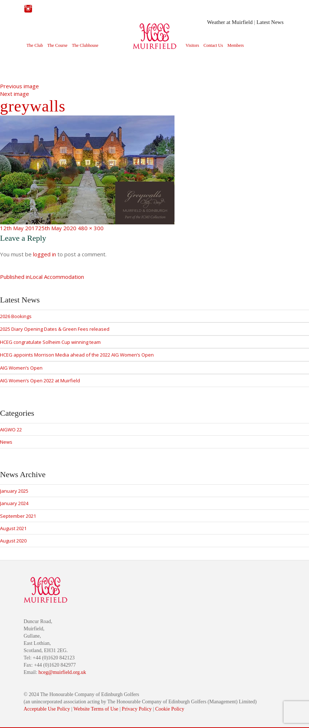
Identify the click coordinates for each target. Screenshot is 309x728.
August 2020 (13, 540)
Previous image (19, 86)
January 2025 (14, 491)
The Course (57, 45)
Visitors (192, 45)
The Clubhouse (85, 45)
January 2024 (14, 503)
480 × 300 (91, 228)
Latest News (270, 22)
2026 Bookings (16, 316)
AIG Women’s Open (21, 368)
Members (235, 45)
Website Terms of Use (95, 709)
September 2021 (18, 516)
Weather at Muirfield (230, 22)
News (6, 442)
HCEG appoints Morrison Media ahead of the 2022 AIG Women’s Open (77, 354)
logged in (44, 254)
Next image (14, 93)
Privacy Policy (137, 709)
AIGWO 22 (11, 429)
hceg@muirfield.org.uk (62, 672)
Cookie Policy (169, 709)
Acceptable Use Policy (47, 709)
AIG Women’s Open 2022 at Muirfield (40, 380)
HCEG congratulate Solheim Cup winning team (50, 342)
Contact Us (213, 45)
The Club (35, 45)
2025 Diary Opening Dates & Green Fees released (54, 329)
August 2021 (13, 528)
